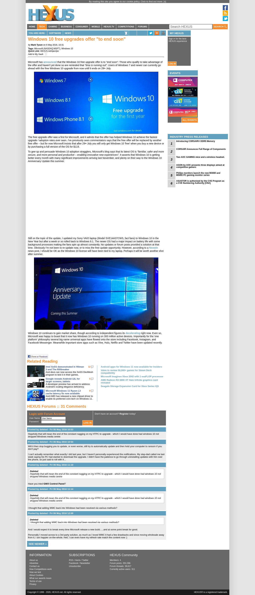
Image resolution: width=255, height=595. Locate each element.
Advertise (33, 563)
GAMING (53, 26)
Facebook (73, 563)
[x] (165, 1)
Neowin (153, 247)
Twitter (85, 560)
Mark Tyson (37, 45)
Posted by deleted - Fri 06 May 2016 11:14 (50, 489)
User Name (34, 418)
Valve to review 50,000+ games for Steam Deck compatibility (126, 371)
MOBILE (96, 26)
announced (50, 62)
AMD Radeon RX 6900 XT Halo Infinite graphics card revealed (129, 381)
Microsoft (38, 48)
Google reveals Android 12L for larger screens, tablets (63, 380)
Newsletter (85, 563)
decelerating (133, 333)
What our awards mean (40, 578)
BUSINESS (66, 26)
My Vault (39, 54)
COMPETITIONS (126, 26)
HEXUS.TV (109, 26)
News (68, 33)
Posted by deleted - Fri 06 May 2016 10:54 (50, 442)
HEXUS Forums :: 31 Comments (56, 406)
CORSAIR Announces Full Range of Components (201, 149)
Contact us (34, 566)
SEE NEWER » (38, 543)
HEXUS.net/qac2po (49, 51)
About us (33, 560)
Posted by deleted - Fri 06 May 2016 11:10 (50, 465)
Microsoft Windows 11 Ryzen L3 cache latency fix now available (63, 392)
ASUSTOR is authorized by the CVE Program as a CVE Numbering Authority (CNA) (200, 182)
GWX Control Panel (53, 483)
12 (89, 367)
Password (34, 421)
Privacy (32, 584)
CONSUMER (81, 26)
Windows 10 (67, 48)
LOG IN (172, 64)
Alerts (77, 560)
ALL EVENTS (190, 120)
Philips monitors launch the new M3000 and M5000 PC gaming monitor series (198, 174)
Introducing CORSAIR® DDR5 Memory (195, 141)
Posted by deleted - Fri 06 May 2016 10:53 (50, 429)
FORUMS (142, 26)
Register (124, 413)
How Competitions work (40, 569)
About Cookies (36, 575)
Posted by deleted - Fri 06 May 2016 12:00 (50, 513)
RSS (71, 560)
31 (157, 33)
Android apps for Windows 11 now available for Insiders (131, 366)
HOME (32, 26)
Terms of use (35, 581)
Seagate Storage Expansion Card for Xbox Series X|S (130, 386)
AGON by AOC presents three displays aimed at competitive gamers (200, 166)
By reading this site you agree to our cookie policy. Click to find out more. (126, 1)
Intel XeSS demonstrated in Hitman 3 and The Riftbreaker (65, 368)
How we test (35, 572)
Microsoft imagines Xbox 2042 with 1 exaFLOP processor (132, 376)
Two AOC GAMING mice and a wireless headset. (200, 157)
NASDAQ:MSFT (52, 48)
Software (55, 33)
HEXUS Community (124, 555)
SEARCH (220, 26)
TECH (42, 26)
